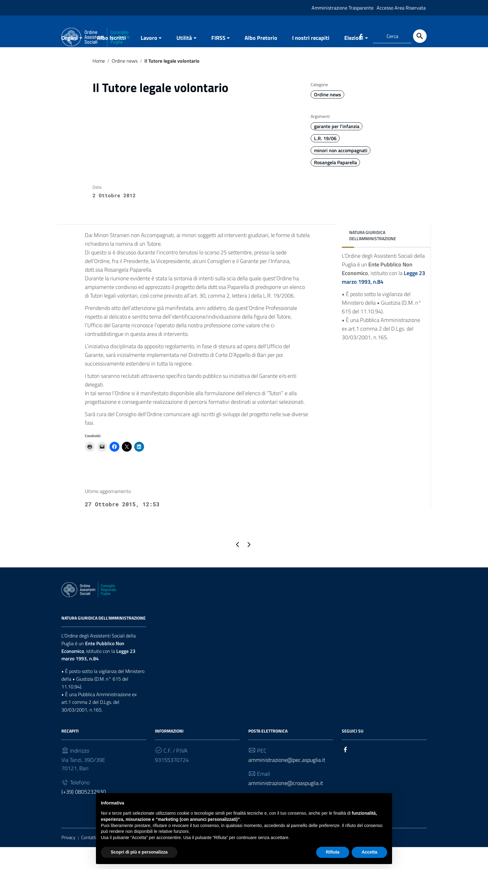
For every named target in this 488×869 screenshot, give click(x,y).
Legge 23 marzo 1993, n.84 (98, 676)
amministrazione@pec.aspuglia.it (286, 781)
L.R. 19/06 (325, 160)
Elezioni (353, 60)
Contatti (88, 859)
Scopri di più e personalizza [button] (139, 852)
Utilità (184, 60)
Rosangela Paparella (335, 184)
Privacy (68, 859)
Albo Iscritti (111, 60)
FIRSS (218, 60)
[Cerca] (420, 36)
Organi (69, 60)
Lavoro (149, 60)
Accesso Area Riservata (401, 7)
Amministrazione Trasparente (343, 7)
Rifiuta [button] (333, 852)
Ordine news (125, 82)
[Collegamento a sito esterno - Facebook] (360, 36)
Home (99, 82)
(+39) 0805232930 (83, 813)
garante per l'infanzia (336, 148)
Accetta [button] (369, 852)
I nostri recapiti (310, 60)
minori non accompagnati (340, 172)
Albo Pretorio (261, 60)
